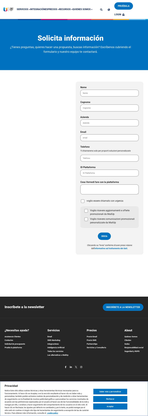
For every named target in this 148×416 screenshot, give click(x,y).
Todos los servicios (55, 351)
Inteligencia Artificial (55, 347)
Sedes (127, 344)
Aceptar (110, 406)
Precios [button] (53, 9)
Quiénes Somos (130, 337)
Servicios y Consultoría (96, 347)
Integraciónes (39, 9)
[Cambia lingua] (109, 9)
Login (119, 14)
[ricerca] (101, 9)
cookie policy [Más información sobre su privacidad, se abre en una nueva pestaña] (52, 413)
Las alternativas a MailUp (57, 355)
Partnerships (92, 344)
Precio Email (92, 337)
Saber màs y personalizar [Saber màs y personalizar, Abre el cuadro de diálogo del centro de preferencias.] (110, 392)
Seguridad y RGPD (131, 351)
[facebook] (65, 366)
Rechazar (110, 399)
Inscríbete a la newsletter (123, 307)
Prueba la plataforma (13, 347)
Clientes (127, 340)
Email (49, 337)
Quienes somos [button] (82, 9)
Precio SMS (91, 340)
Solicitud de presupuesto (15, 344)
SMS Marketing (53, 340)
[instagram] (81, 366)
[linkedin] (71, 366)
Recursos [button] (65, 9)
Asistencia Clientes (13, 337)
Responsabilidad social (133, 347)
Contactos (9, 340)
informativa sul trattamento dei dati (111, 248)
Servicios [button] (23, 9)
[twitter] (76, 366)
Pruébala (124, 6)
